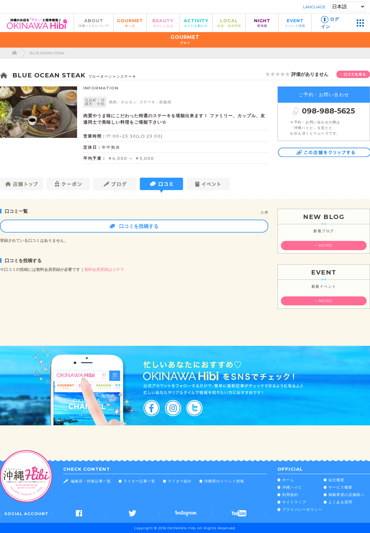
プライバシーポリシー (302, 509)
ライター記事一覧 (139, 481)
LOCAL (229, 22)
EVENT (295, 22)
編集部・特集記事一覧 (91, 481)
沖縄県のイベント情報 (224, 481)
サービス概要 (340, 487)
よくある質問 (340, 502)
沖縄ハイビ (292, 487)
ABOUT (93, 22)
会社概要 (336, 479)
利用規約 (290, 494)
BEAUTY (163, 22)
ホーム (288, 479)
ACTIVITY (196, 22)
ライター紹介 (180, 481)
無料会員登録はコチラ (104, 269)
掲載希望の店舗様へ (346, 494)
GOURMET (130, 22)
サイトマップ (294, 502)
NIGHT (262, 22)
